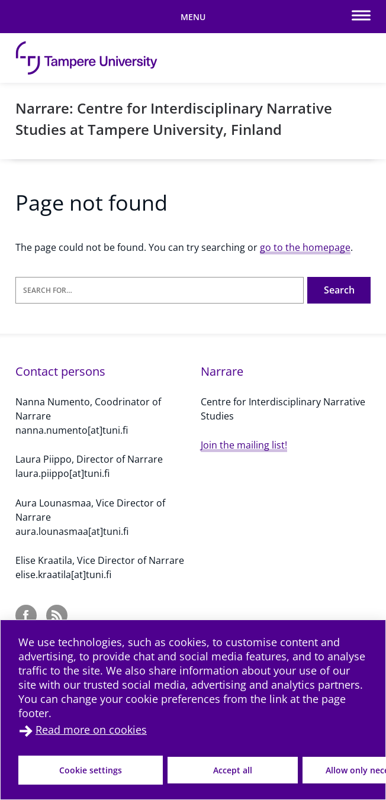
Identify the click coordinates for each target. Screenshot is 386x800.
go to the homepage (305, 247)
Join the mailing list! (244, 444)
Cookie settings (90, 770)
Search (339, 289)
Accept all (232, 770)
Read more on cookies (91, 729)
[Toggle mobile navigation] (193, 16)
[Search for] (159, 290)
